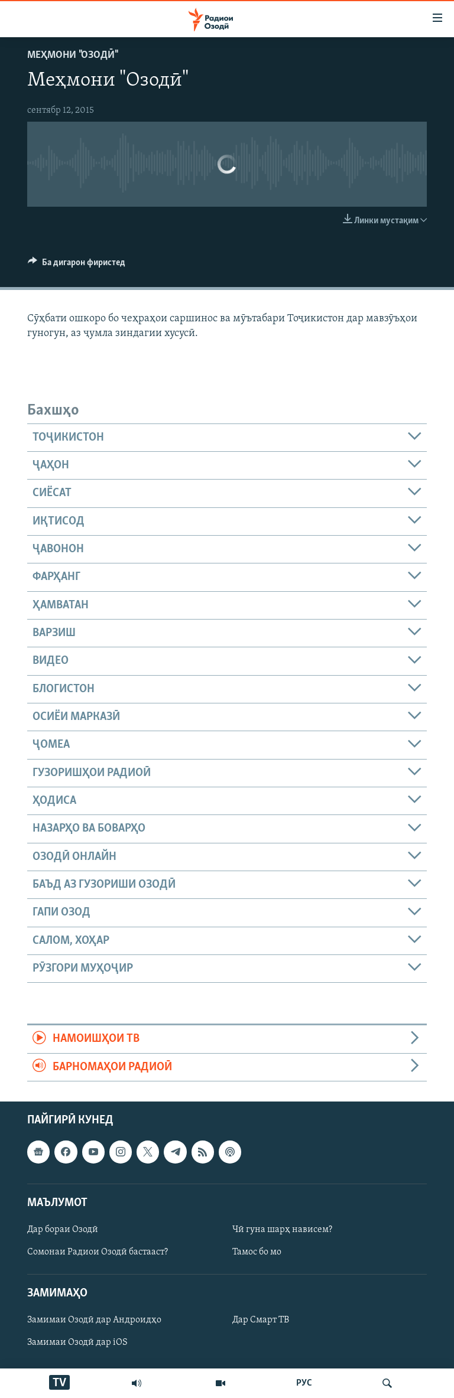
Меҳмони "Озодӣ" (72, 55)
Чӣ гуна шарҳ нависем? (282, 1229)
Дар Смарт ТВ (260, 1320)
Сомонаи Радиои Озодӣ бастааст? (97, 1252)
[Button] (76, 265)
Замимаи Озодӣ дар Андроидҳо (94, 1320)
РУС (304, 1383)
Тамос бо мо (256, 1252)
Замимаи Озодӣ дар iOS (77, 1343)
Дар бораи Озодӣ (62, 1229)
